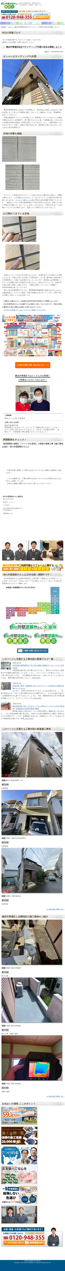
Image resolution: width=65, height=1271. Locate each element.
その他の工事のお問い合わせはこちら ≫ (33, 365)
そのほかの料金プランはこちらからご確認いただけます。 (25, 310)
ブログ (10, 27)
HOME (3, 27)
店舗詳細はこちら (8, 513)
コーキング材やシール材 (24, 200)
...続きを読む (36, 678)
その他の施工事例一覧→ (55, 909)
